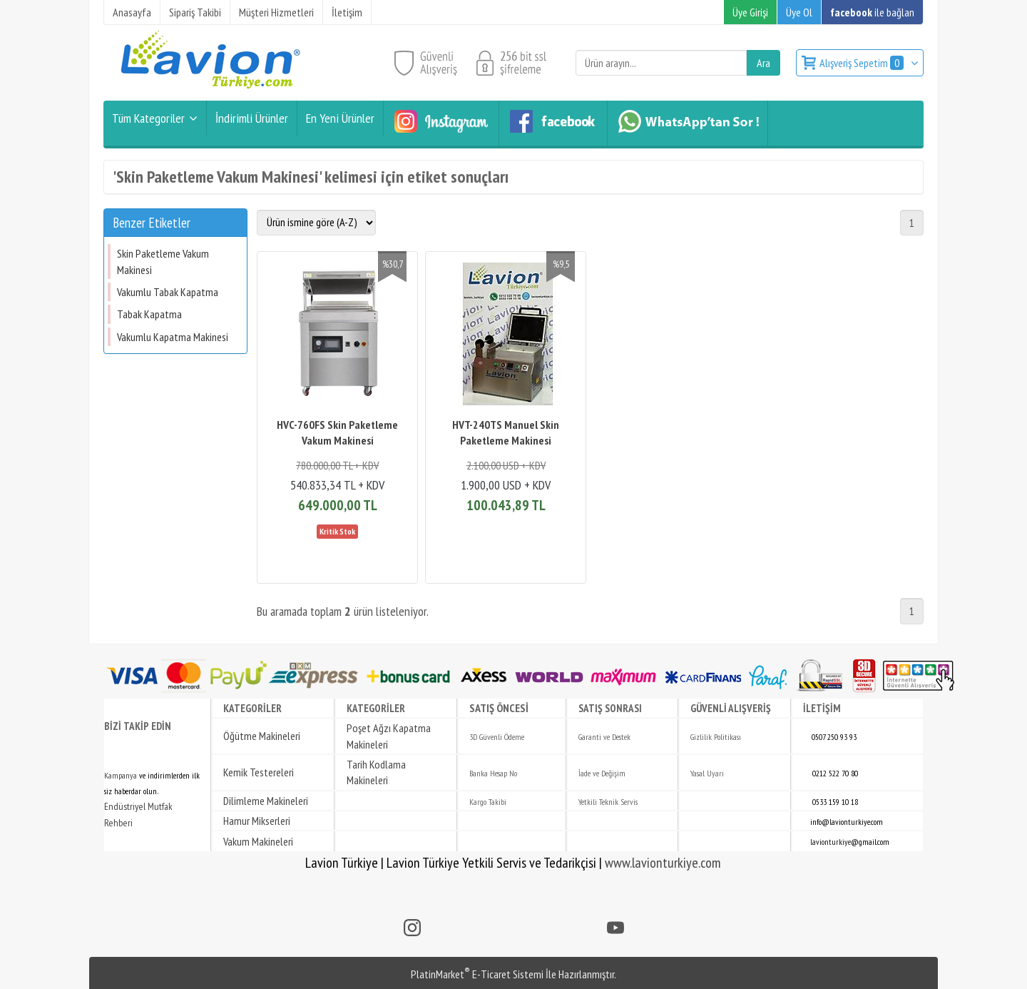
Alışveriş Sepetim (862, 63)
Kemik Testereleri (258, 772)
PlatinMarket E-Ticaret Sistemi (477, 974)
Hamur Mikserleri (256, 820)
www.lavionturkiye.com (663, 862)
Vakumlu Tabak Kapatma (167, 292)
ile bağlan (872, 12)
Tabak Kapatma (149, 314)
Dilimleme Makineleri (265, 800)
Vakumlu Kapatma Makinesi (172, 337)
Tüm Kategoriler (148, 118)
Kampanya (120, 775)
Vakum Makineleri (258, 841)
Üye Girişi (750, 12)
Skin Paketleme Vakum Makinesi (163, 261)
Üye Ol (799, 12)
